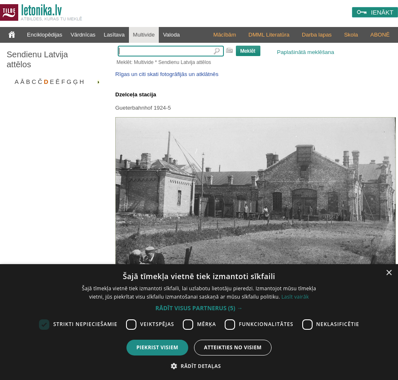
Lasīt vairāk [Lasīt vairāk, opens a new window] (295, 296)
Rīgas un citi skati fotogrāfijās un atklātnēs (166, 74)
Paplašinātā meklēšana (305, 52)
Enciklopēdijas (44, 35)
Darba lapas (317, 35)
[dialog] (199, 322)
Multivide (144, 35)
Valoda (171, 35)
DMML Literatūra (268, 35)
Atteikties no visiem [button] (233, 347)
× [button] (389, 273)
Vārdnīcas (82, 35)
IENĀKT (382, 12)
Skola (351, 35)
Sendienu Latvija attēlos (37, 59)
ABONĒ (380, 35)
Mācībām (225, 35)
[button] (199, 308)
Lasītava (114, 35)
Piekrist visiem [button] (157, 347)
